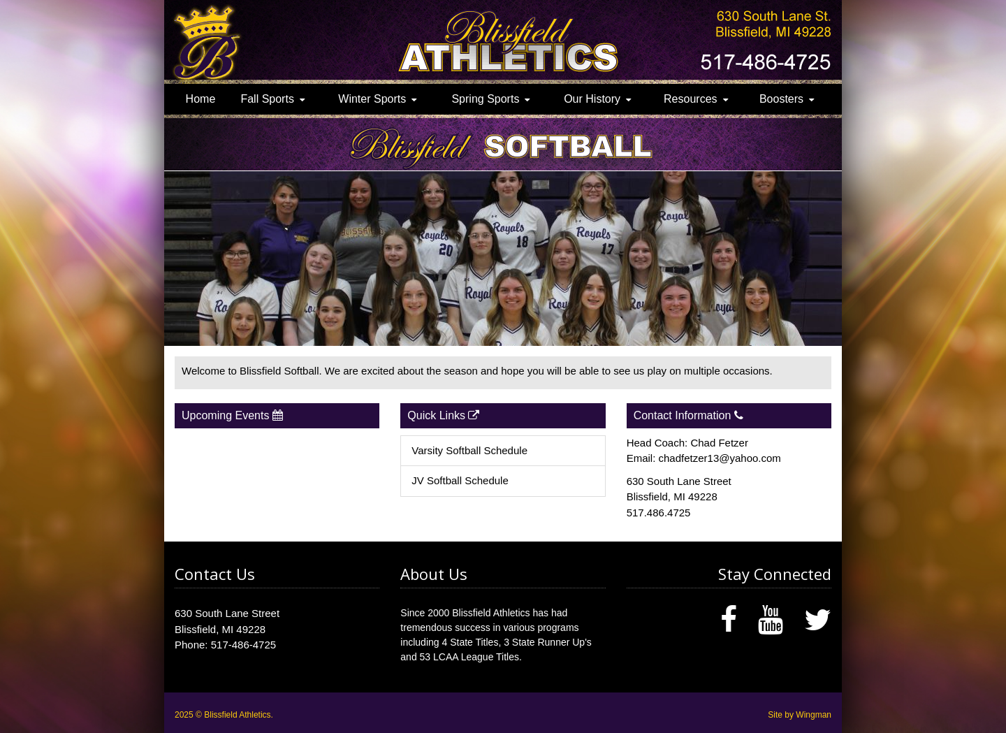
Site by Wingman (799, 715)
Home (201, 99)
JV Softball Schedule (459, 480)
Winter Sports (372, 99)
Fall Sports (266, 99)
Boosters (781, 99)
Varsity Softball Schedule (469, 450)
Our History (592, 99)
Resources (690, 99)
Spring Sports (485, 99)
